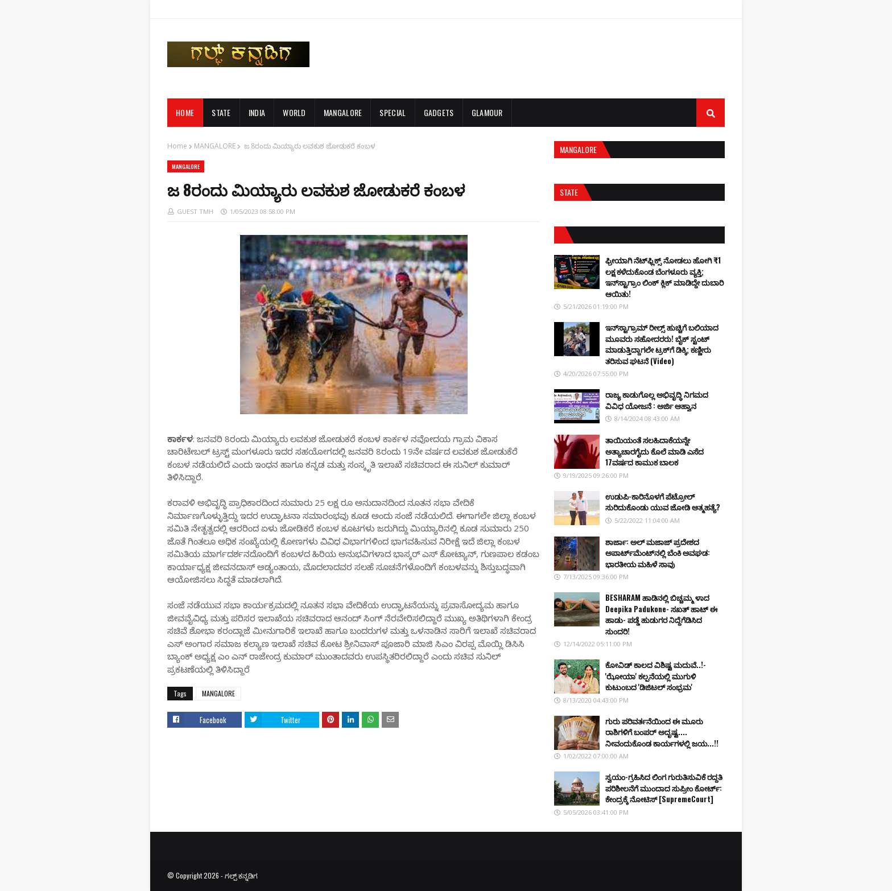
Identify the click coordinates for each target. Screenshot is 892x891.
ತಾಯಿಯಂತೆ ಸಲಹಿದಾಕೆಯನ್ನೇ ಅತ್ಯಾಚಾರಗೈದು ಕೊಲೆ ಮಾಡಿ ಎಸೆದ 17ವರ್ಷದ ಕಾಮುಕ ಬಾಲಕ (654, 451)
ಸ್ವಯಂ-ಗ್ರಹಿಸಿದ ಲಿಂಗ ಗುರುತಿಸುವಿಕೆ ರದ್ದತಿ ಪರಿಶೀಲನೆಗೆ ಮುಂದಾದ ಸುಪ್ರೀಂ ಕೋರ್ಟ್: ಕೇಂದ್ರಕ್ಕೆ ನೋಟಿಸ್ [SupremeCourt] (663, 788)
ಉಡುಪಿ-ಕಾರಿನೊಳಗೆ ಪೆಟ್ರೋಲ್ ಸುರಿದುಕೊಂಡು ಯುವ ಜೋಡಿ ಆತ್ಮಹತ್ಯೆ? (662, 501)
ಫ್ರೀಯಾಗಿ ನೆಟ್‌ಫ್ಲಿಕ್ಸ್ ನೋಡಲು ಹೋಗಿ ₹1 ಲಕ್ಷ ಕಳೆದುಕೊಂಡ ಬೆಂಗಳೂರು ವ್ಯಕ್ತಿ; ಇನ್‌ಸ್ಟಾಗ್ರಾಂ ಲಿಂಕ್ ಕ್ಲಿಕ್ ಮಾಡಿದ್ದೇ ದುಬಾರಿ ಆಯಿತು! (664, 276)
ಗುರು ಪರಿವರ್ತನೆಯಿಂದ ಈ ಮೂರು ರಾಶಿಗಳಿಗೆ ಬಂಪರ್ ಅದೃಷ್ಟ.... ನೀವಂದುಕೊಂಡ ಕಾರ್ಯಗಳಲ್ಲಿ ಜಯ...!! (661, 732)
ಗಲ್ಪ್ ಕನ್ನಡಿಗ (241, 875)
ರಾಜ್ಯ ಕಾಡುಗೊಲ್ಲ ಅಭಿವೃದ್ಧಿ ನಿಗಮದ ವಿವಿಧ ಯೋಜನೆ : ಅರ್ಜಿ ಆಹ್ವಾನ (656, 400)
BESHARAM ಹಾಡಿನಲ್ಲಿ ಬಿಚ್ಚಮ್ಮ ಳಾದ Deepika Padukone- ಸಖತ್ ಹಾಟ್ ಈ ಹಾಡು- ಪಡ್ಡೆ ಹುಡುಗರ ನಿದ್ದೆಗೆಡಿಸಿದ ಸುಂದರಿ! (661, 614)
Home (177, 146)
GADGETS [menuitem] (439, 112)
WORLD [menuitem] (294, 112)
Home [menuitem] (185, 112)
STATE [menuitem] (221, 112)
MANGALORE (215, 146)
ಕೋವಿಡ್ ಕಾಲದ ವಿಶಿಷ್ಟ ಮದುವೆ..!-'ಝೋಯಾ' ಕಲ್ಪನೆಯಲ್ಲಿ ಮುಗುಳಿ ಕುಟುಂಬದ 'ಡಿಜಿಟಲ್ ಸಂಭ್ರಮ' (655, 675)
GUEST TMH (195, 211)
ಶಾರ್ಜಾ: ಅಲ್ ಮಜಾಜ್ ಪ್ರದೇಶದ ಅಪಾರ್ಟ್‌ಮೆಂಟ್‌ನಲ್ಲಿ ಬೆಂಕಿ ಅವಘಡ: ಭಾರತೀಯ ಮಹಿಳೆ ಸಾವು (657, 553)
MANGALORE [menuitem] (343, 112)
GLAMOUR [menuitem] (487, 112)
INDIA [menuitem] (257, 112)
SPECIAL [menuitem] (392, 112)
